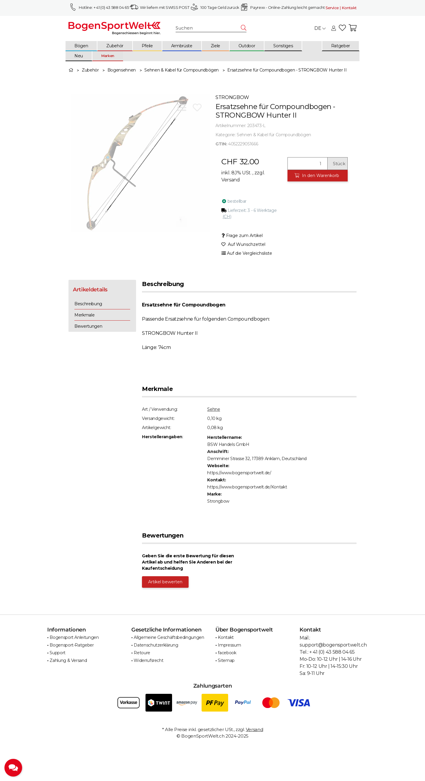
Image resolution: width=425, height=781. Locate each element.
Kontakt (226, 637)
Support (58, 652)
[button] (333, 28)
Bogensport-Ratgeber (72, 645)
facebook (227, 652)
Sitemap (226, 660)
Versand (230, 180)
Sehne (213, 409)
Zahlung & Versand (68, 660)
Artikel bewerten (165, 581)
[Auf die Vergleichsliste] (181, 107)
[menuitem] (81, 46)
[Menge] (307, 163)
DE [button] (320, 28)
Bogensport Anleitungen (74, 637)
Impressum (229, 645)
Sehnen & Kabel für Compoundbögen (274, 134)
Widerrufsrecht (148, 660)
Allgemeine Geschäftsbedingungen (169, 637)
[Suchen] (208, 28)
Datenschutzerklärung (156, 645)
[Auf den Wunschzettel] (197, 107)
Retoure (142, 652)
